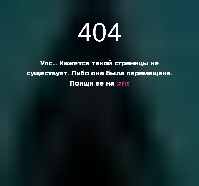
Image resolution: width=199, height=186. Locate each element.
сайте (122, 83)
